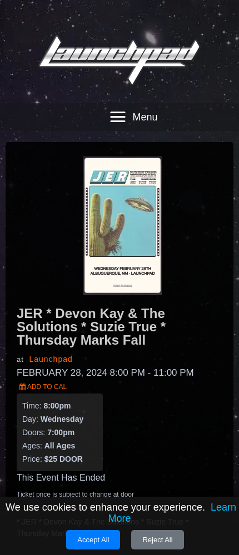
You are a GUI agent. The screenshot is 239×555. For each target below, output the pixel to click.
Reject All (157, 540)
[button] (131, 97)
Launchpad (50, 339)
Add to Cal (43, 367)
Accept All (93, 540)
